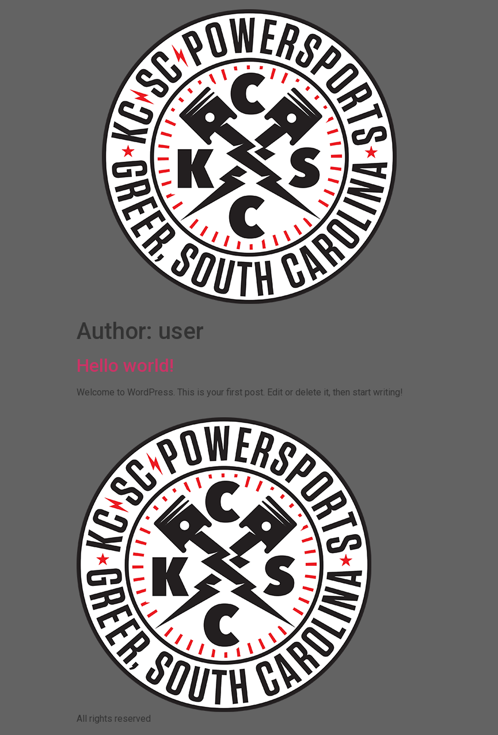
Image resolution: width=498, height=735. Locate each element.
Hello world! (125, 365)
